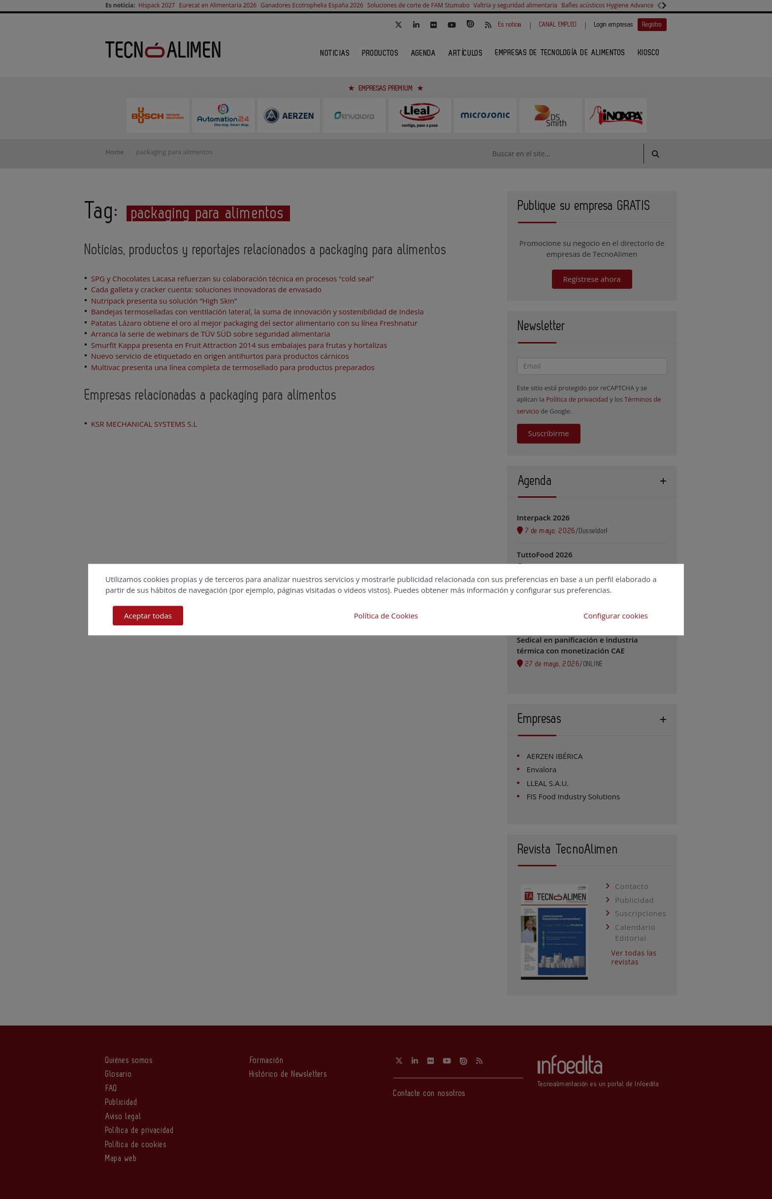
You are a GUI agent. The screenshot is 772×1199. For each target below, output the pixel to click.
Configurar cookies (615, 615)
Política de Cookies (386, 615)
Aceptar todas (148, 615)
